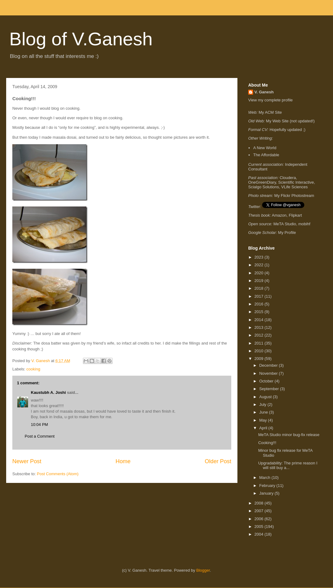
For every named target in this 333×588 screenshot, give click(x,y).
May (263, 420)
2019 (259, 280)
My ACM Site (270, 112)
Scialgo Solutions (263, 187)
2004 (259, 534)
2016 (259, 304)
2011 (259, 343)
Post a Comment (40, 436)
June (264, 412)
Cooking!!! (267, 442)
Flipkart (295, 215)
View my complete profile (270, 100)
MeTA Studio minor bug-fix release (288, 434)
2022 (259, 265)
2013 (259, 327)
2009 (259, 358)
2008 (259, 503)
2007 (259, 510)
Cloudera (288, 177)
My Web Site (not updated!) (290, 121)
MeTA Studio (284, 224)
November (269, 373)
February (268, 485)
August (266, 396)
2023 (259, 257)
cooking (33, 369)
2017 (259, 296)
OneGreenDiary (262, 182)
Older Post (218, 461)
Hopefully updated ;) (287, 129)
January (267, 493)
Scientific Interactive (296, 182)
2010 (259, 351)
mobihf (304, 224)
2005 (259, 526)
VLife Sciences (294, 187)
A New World (264, 147)
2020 (259, 273)
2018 (259, 288)
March (265, 477)
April (264, 428)
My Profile (287, 232)
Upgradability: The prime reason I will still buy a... (287, 465)
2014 (259, 319)
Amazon (279, 215)
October (267, 381)
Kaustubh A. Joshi (48, 392)
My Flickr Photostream (294, 195)
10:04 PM (39, 424)
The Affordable (266, 155)
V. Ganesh (263, 92)
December (269, 365)
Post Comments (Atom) (58, 474)
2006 (259, 519)
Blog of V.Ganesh (81, 39)
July (263, 404)
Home (123, 461)
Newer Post (26, 461)
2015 (259, 311)
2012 (259, 335)
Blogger (203, 570)
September (269, 388)
